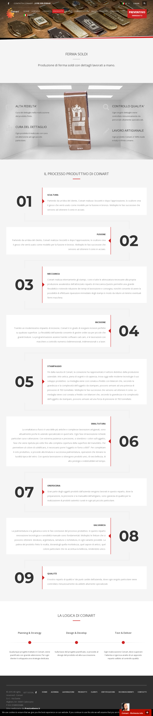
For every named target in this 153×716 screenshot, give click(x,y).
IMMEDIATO (137, 14)
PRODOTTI (58, 11)
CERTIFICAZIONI (82, 11)
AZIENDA (36, 11)
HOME (26, 11)
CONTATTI (114, 11)
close (147, 712)
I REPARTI (46, 11)
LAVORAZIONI (68, 692)
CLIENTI (68, 11)
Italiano (29, 15)
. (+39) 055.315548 (42, 3)
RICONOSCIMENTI (99, 11)
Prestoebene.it (32, 708)
